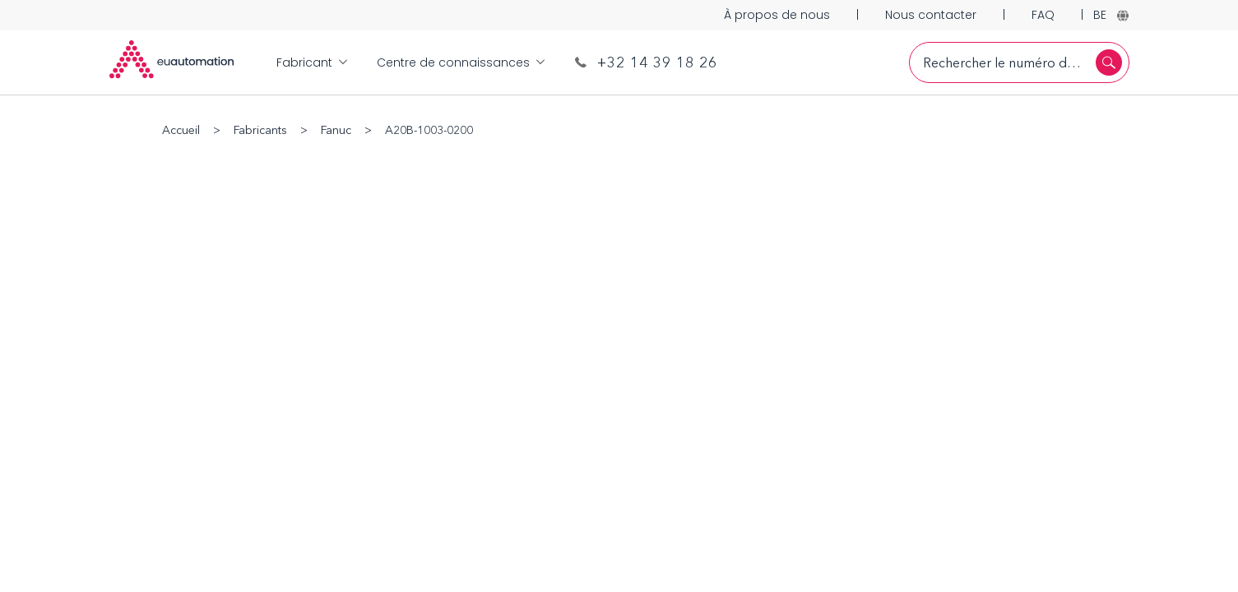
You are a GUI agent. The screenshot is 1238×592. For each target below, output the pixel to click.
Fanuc (336, 130)
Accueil (181, 130)
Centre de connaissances (461, 62)
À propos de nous (777, 15)
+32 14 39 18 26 (645, 62)
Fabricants (260, 130)
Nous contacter (930, 15)
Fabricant (311, 62)
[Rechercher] (1109, 62)
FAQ (1043, 15)
